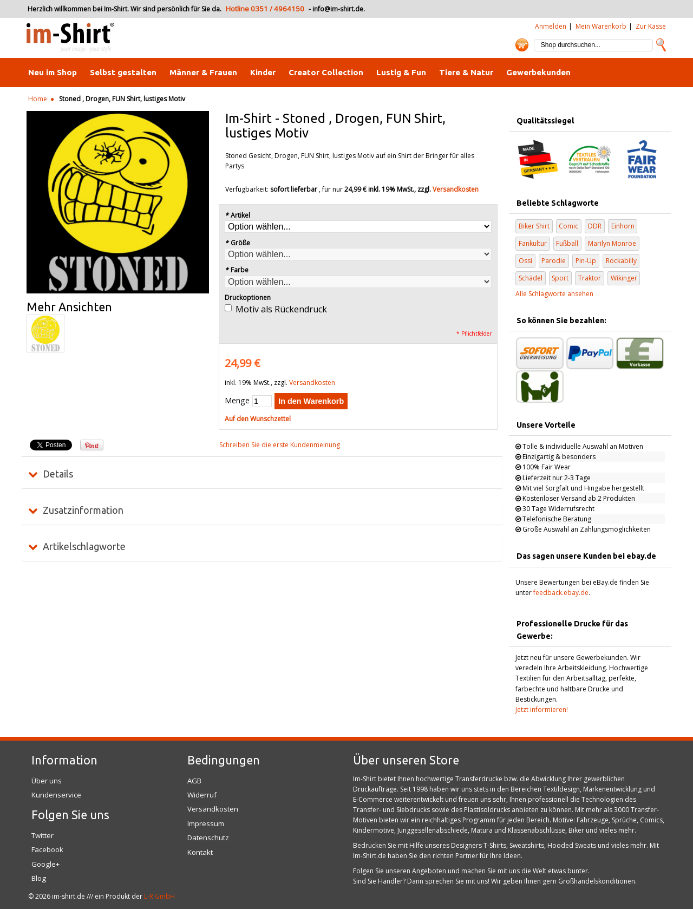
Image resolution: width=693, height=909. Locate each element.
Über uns (46, 781)
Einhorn (623, 226)
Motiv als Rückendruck (281, 309)
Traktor (589, 278)
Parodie (553, 260)
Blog (38, 878)
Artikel (237, 215)
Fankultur (533, 243)
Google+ (45, 864)
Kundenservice (56, 795)
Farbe (237, 269)
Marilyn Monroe (612, 243)
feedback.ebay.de (561, 592)
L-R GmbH (159, 896)
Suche (661, 44)
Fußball (567, 243)
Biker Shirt (534, 226)
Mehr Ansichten (69, 306)
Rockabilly (621, 260)
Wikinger (624, 278)
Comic (568, 226)
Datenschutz (208, 837)
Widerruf (202, 795)
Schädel (530, 278)
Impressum (205, 823)
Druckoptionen (248, 297)
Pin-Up (586, 260)
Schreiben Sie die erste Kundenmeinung (279, 444)
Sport (560, 278)
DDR (595, 226)
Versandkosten (456, 189)
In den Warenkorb (311, 401)
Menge (237, 400)
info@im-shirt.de (337, 9)
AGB (194, 781)
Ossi (525, 260)
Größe (237, 242)
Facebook (47, 849)
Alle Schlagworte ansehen (554, 293)
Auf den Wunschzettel (258, 418)
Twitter (42, 835)
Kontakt (200, 852)
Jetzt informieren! (541, 709)
